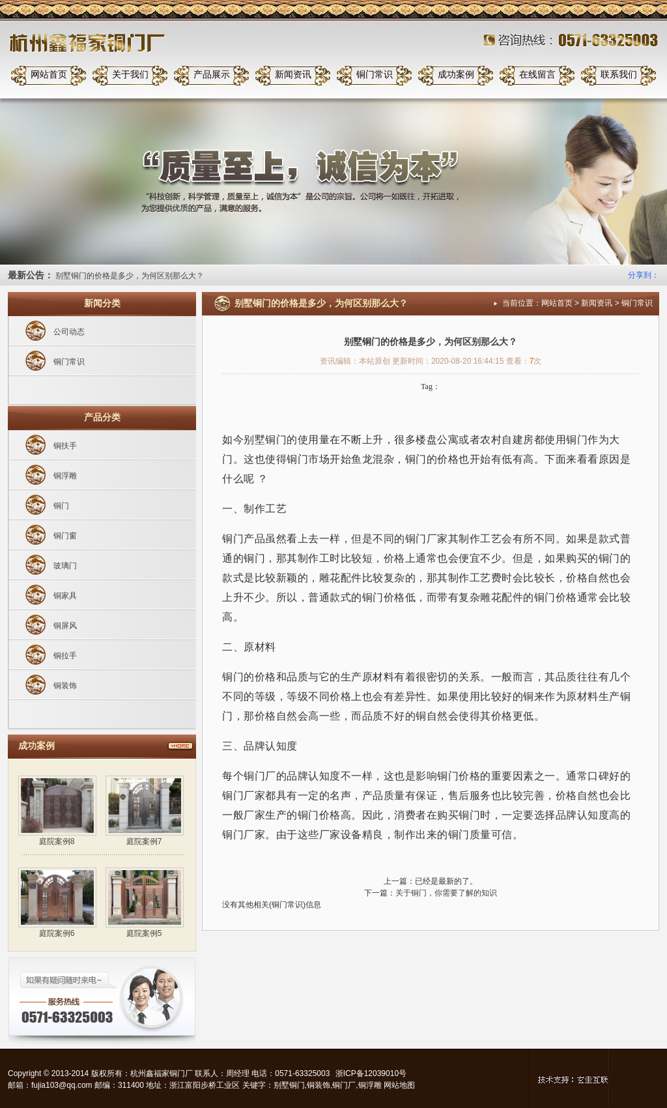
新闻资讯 (293, 75)
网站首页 (49, 75)
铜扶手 (65, 445)
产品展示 (211, 75)
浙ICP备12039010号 (370, 1073)
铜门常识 (374, 75)
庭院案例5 (144, 933)
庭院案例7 (144, 841)
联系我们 (619, 75)
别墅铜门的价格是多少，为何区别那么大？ (129, 275)
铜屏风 (65, 625)
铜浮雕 (65, 475)
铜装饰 (65, 685)
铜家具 (65, 595)
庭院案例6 (57, 933)
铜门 (61, 505)
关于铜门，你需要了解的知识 (446, 892)
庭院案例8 (57, 841)
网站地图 (399, 1085)
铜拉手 (65, 655)
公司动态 (69, 331)
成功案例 (456, 75)
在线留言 (537, 75)
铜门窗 (65, 535)
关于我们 (130, 75)
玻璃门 (65, 565)
